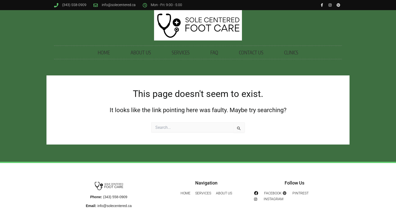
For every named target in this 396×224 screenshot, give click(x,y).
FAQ (214, 53)
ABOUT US (141, 53)
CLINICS (291, 53)
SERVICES (181, 53)
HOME (104, 53)
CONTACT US (251, 53)
